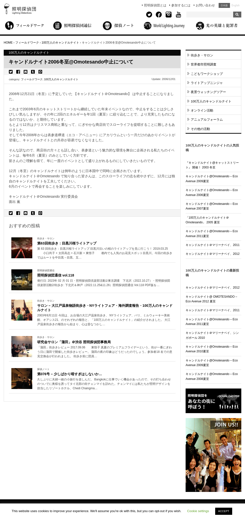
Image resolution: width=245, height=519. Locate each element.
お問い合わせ (205, 5)
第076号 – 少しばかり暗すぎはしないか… (69, 374)
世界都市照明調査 (203, 64)
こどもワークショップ (207, 74)
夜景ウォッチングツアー (208, 92)
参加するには (181, 5)
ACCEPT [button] (223, 511)
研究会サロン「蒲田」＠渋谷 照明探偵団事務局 (74, 342)
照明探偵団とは (155, 5)
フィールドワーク (32, 79)
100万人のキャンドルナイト (61, 79)
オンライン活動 (202, 110)
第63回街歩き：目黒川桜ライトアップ (66, 243)
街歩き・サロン (202, 55)
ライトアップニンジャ (207, 83)
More (105, 253)
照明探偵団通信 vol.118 (55, 275)
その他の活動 (200, 129)
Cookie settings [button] (198, 511)
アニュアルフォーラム (207, 119)
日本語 (224, 5)
